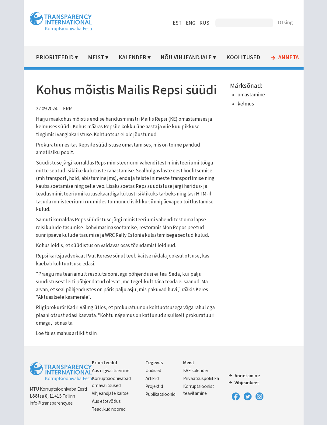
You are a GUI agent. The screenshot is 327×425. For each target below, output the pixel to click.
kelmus (246, 104)
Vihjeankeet (247, 383)
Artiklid (152, 378)
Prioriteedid (55, 57)
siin (93, 333)
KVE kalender (195, 371)
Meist (96, 57)
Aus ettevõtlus (106, 401)
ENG (190, 23)
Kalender (132, 57)
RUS (204, 23)
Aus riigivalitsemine (111, 371)
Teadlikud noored (109, 409)
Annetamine (247, 376)
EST (177, 23)
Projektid (154, 386)
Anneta (288, 58)
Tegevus (154, 363)
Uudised (153, 371)
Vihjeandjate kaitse (110, 393)
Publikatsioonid (160, 394)
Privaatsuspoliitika (201, 378)
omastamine (251, 95)
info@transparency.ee (51, 403)
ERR (67, 108)
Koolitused (243, 57)
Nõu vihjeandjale (186, 57)
